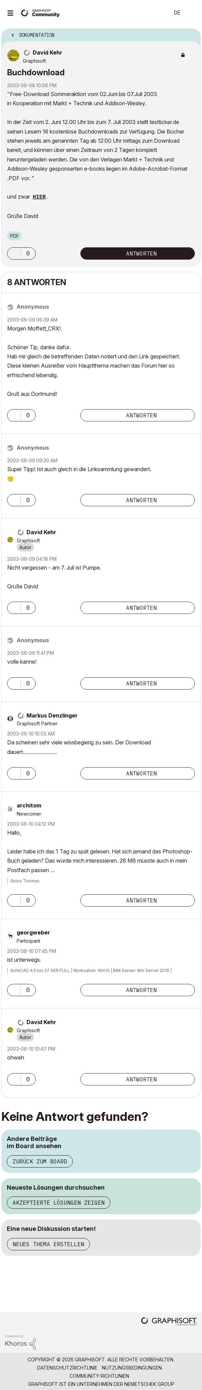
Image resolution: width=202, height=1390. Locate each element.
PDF (14, 236)
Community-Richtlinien (99, 1376)
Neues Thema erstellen (48, 1244)
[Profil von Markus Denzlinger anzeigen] (52, 715)
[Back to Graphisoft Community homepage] (41, 12)
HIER (39, 197)
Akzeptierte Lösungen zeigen (59, 1202)
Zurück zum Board (40, 1161)
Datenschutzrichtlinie (67, 1368)
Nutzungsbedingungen (132, 1368)
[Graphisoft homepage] (169, 1322)
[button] (13, 253)
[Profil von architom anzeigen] (29, 805)
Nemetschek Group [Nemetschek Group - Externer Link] (149, 1384)
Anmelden (191, 13)
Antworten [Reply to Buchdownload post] (141, 253)
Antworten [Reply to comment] (141, 415)
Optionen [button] (191, 33)
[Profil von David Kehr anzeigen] (47, 52)
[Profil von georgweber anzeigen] (33, 932)
